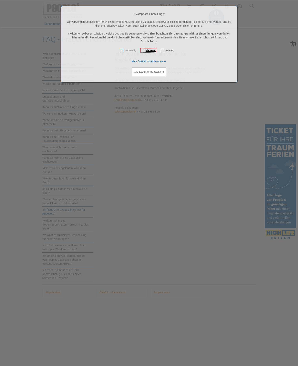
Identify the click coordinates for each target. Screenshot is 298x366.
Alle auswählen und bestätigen (149, 71)
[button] (149, 61)
